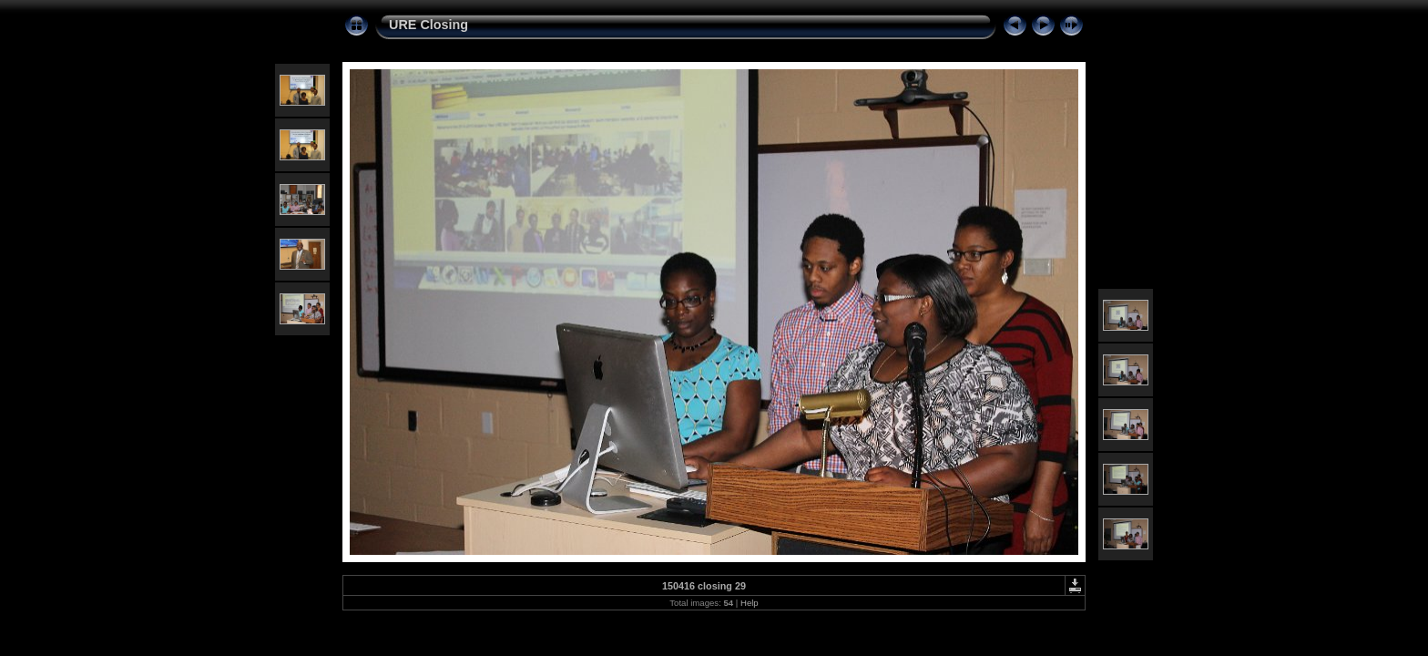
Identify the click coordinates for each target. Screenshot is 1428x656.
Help (749, 603)
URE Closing (428, 24)
